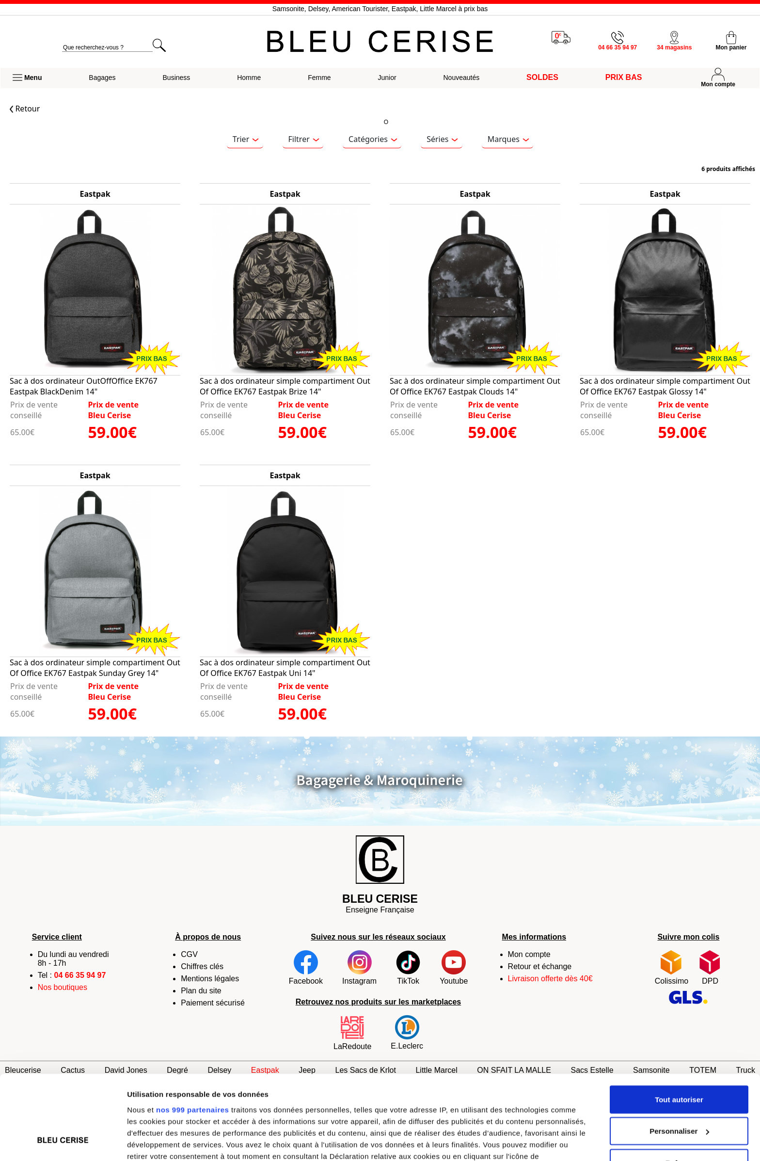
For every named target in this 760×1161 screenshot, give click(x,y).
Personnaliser (679, 1057)
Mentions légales (210, 978)
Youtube (454, 967)
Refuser (679, 1088)
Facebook (306, 967)
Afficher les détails (159, 1142)
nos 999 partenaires (192, 1035)
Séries (442, 139)
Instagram (359, 967)
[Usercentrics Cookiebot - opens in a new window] (62, 1142)
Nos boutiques (62, 987)
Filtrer (303, 139)
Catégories (372, 139)
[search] (107, 48)
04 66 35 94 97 (80, 975)
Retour (25, 108)
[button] (27, 78)
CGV (189, 954)
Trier (246, 139)
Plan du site (201, 991)
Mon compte (529, 954)
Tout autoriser (679, 1025)
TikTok (408, 967)
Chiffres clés (202, 966)
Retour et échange (540, 966)
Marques (508, 139)
